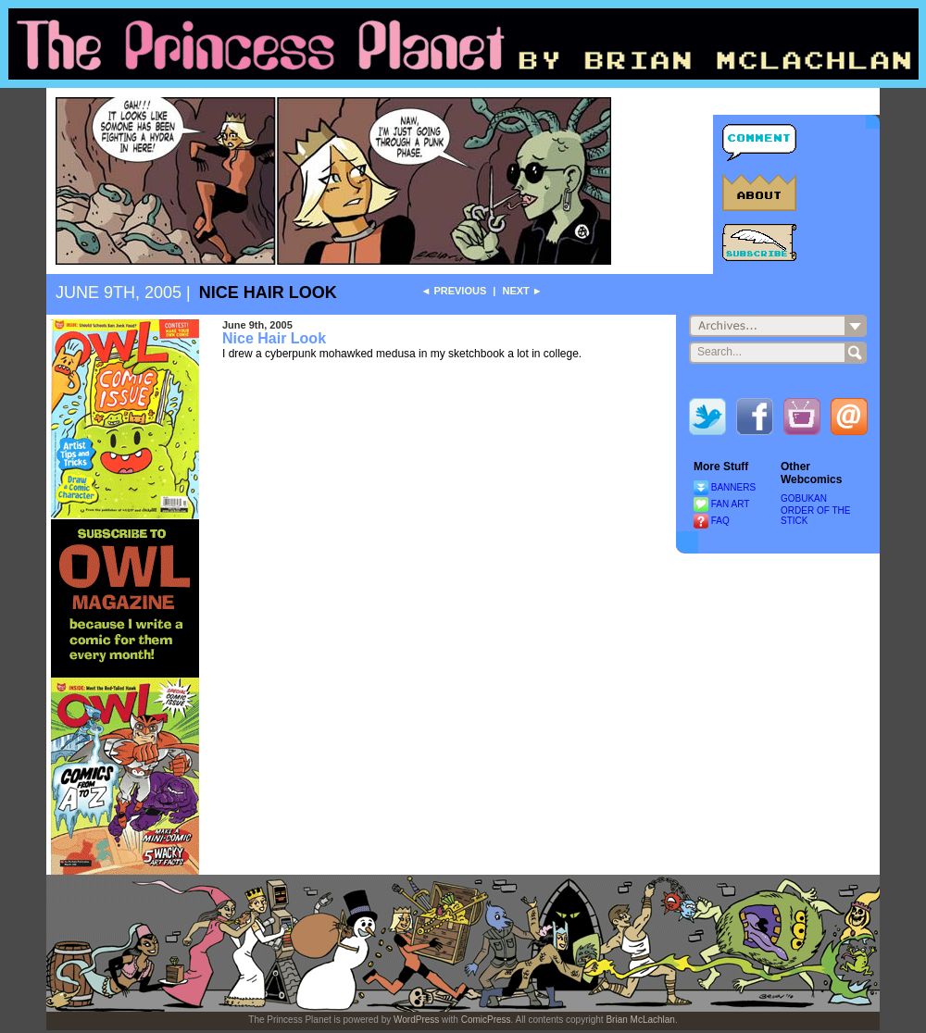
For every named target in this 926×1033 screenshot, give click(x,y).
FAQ (720, 521)
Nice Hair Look (268, 292)
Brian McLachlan (640, 1019)
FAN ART (730, 504)
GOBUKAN (804, 498)
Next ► (522, 290)
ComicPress (486, 1019)
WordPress (416, 1019)
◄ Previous (453, 290)
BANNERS (733, 487)
